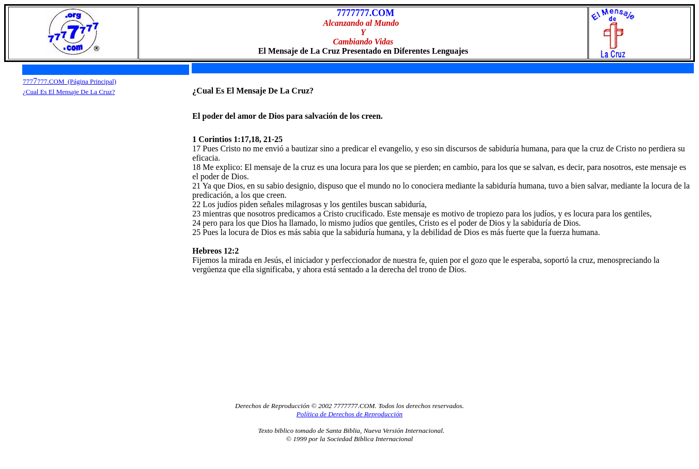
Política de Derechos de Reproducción (350, 414)
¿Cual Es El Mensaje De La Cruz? (69, 92)
